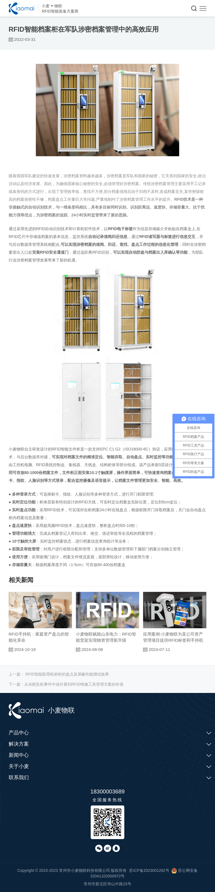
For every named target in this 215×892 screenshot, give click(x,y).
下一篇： (66, 684)
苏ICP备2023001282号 (149, 870)
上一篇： (59, 674)
